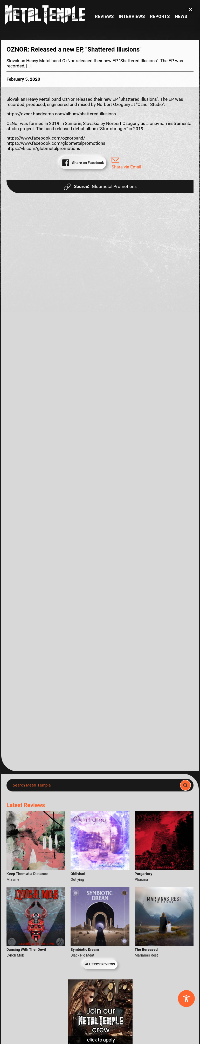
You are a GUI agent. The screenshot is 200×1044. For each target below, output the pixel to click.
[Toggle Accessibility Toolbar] (186, 999)
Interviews (132, 16)
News (181, 16)
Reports (160, 16)
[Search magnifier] (185, 785)
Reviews (104, 16)
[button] (190, 9)
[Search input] (95, 785)
